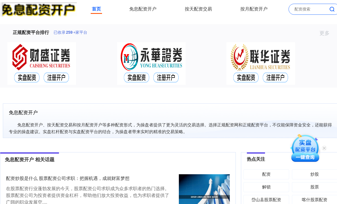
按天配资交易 (198, 9)
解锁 (266, 186)
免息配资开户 (142, 9)
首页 (96, 9)
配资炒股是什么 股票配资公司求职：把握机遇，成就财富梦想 (68, 178)
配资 (266, 174)
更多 (326, 33)
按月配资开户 (254, 9)
